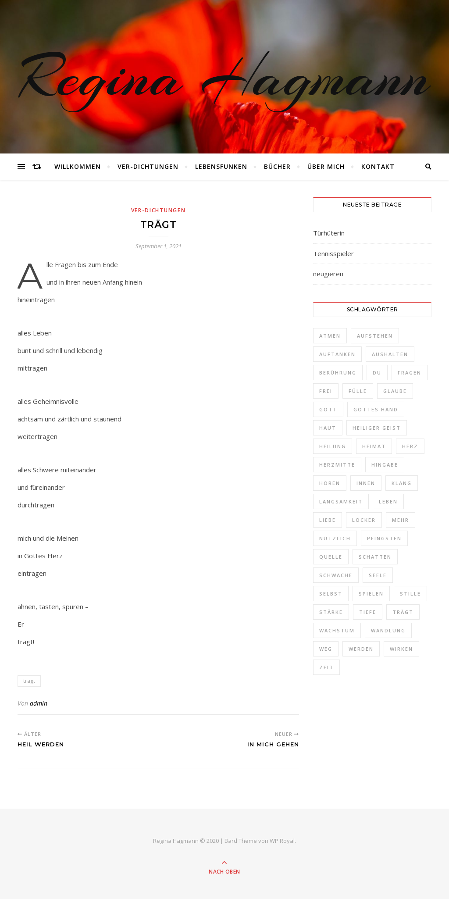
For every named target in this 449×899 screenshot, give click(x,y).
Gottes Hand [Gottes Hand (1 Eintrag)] (375, 409)
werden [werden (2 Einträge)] (361, 649)
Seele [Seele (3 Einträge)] (378, 575)
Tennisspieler (333, 253)
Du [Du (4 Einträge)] (377, 372)
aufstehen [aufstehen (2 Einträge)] (375, 335)
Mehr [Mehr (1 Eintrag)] (400, 520)
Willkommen (77, 166)
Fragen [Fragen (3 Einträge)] (409, 372)
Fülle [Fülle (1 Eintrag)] (358, 391)
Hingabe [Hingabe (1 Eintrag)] (384, 464)
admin (38, 703)
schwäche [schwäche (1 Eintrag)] (336, 575)
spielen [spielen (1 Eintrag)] (371, 593)
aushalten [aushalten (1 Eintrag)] (390, 354)
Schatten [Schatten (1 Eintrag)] (375, 556)
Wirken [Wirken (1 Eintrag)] (401, 649)
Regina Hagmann (224, 77)
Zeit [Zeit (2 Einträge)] (326, 667)
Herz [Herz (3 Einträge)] (410, 446)
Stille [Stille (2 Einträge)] (410, 593)
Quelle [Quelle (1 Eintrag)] (330, 556)
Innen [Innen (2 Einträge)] (365, 483)
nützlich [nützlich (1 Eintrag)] (335, 538)
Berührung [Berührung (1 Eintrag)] (337, 372)
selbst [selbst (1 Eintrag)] (330, 593)
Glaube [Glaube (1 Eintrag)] (395, 391)
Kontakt (378, 166)
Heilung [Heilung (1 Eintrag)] (332, 446)
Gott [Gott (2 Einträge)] (328, 409)
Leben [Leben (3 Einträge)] (388, 501)
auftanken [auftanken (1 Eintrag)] (337, 354)
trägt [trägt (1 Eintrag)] (402, 612)
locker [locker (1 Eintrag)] (364, 520)
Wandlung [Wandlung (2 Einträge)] (388, 630)
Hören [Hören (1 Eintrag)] (329, 483)
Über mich (326, 166)
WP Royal (282, 841)
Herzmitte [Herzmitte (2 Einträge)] (337, 464)
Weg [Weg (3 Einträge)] (325, 649)
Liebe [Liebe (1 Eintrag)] (327, 520)
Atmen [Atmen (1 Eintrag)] (330, 335)
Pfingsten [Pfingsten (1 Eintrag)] (384, 538)
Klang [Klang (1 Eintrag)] (402, 483)
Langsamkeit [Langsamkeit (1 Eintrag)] (341, 501)
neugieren (328, 273)
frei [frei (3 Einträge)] (325, 391)
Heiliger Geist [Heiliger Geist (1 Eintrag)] (377, 428)
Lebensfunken (221, 166)
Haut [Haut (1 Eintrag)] (327, 428)
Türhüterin (329, 232)
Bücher (277, 166)
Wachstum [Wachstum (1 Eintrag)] (337, 630)
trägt (29, 681)
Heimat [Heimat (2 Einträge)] (374, 446)
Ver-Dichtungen (148, 166)
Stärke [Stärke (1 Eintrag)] (331, 612)
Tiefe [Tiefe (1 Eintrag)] (367, 612)
